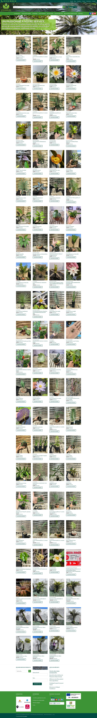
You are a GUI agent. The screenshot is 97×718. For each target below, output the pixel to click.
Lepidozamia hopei (53, 483)
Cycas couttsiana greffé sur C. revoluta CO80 (56, 427)
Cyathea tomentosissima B (54, 627)
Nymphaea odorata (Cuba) (71, 85)
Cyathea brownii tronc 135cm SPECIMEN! (38, 656)
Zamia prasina (69, 511)
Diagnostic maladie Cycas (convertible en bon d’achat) (23, 599)
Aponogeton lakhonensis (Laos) (39, 85)
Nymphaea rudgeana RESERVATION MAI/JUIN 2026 (73, 283)
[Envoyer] (64, 7)
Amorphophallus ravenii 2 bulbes (72, 341)
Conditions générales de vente (39, 697)
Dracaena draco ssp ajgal (71, 311)
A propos (93, 1)
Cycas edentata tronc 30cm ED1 (22, 282)
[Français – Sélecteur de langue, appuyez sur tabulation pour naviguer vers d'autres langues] (72, 7)
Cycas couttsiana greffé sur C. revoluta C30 (56, 541)
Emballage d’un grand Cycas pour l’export (56, 683)
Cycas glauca (51, 341)
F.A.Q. (34, 705)
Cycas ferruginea (19, 455)
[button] (81, 7)
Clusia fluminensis (52, 569)
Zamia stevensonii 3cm (37, 226)
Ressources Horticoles (70, 13)
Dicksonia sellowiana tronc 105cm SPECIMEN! (72, 599)
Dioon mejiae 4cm (19, 398)
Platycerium (42, 13)
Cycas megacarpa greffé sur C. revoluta (55, 113)
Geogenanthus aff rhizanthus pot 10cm (23, 341)
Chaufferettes (59, 13)
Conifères (35, 13)
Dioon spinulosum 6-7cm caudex (22, 226)
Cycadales (17, 13)
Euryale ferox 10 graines (20, 427)
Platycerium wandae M (37, 369)
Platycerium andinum (53, 226)
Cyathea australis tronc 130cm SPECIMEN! (55, 656)
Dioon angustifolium (20, 540)
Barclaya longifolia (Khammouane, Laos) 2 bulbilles (72, 399)
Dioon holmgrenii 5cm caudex (55, 398)
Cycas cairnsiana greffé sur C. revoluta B (40, 57)
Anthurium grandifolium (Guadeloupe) (23, 569)
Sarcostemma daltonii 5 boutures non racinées (40, 569)
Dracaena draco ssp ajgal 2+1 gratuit (40, 455)
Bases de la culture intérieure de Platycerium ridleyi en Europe (56, 675)
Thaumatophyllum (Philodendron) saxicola (39, 142)
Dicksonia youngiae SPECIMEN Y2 (39, 598)
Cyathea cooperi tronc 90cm (21, 656)
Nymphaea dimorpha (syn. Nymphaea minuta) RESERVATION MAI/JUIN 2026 (40, 312)
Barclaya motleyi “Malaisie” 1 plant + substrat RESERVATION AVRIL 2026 (56, 283)
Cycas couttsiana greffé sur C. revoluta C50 (40, 541)
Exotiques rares (26, 13)
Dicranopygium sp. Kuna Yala (55, 369)
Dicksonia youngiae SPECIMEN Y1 (56, 598)
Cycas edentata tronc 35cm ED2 (72, 254)
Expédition (79, 1)
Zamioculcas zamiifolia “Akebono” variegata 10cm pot (55, 254)
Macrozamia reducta (37, 170)
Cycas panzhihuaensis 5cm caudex (22, 85)
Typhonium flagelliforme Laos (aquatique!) (71, 370)
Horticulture (88, 1)
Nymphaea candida (53, 85)
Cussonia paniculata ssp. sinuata (55, 56)
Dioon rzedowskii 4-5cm (71, 540)
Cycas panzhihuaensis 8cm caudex (22, 113)
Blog (75, 1)
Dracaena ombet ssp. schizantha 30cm (40, 254)
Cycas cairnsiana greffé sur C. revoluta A (40, 113)
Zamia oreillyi (68, 483)
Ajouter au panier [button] (21, 60)
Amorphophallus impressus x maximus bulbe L (40, 341)
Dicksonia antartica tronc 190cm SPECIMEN (39, 628)
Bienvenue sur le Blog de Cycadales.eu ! (54, 687)
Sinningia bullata (52, 141)
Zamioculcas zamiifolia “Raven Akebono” (72, 142)
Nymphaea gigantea (36, 398)
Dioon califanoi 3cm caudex (54, 311)
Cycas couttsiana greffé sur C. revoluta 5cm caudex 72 (56, 512)
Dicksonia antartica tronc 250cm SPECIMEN (22, 628)
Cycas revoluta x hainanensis (54, 197)
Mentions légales (36, 702)
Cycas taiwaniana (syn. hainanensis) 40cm (39, 283)
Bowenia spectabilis (20, 254)
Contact (83, 1)
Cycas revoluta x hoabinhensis (22, 311)
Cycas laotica (35, 511)
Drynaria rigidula (69, 170)
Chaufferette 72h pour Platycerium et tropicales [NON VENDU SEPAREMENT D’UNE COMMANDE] (73, 570)
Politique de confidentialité (38, 700)
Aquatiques (50, 13)
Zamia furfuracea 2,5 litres (21, 483)
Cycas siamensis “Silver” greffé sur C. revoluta (73, 198)
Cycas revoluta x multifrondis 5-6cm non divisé (40, 484)
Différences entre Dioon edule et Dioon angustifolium (56, 679)
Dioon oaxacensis (69, 427)
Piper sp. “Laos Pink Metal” (21, 170)
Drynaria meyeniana (70, 226)
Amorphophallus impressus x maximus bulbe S (23, 370)
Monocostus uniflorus (20, 56)
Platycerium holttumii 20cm (71, 113)
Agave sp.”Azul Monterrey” (38, 197)
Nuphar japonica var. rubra (54, 170)
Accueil (71, 1)
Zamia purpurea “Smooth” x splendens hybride (23, 512)
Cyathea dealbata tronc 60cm (71, 627)
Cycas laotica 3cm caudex (21, 197)
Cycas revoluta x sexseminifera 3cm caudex (73, 57)
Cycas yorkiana (69, 455)
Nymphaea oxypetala (20, 141)
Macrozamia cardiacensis (37, 427)
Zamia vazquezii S (52, 455)
